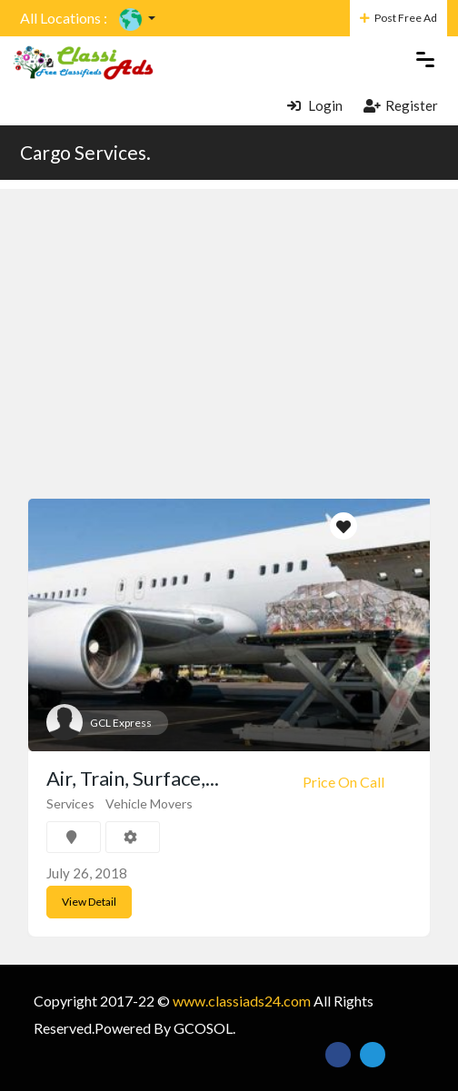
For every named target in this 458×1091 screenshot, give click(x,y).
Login (315, 105)
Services (70, 803)
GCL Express (121, 722)
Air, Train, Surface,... (132, 778)
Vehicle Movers (149, 803)
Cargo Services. (85, 152)
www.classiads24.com (242, 1000)
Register (400, 105)
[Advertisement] (229, 316)
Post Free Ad (398, 18)
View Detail (89, 901)
